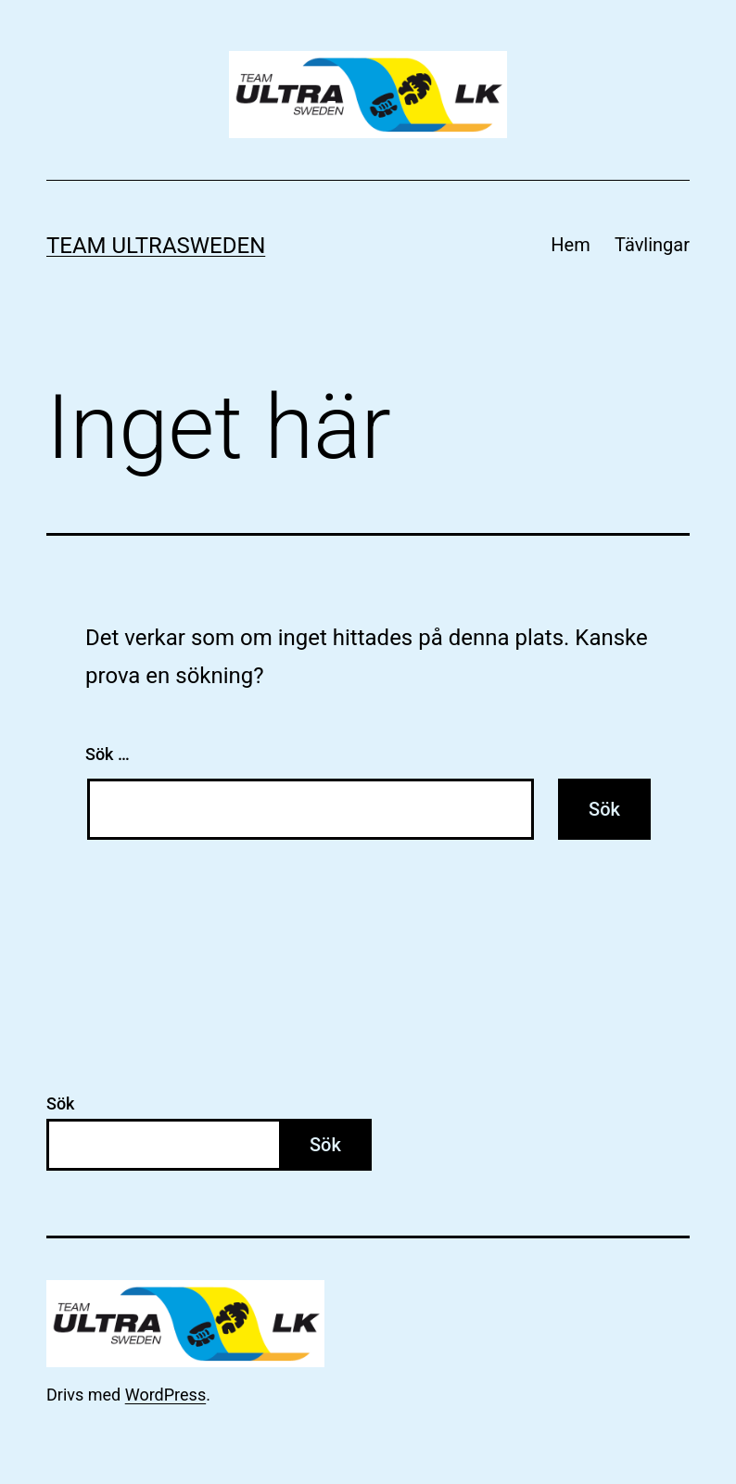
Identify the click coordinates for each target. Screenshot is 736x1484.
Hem (570, 245)
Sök (60, 1103)
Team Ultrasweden (155, 246)
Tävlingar (652, 245)
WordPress (165, 1394)
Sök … (107, 754)
